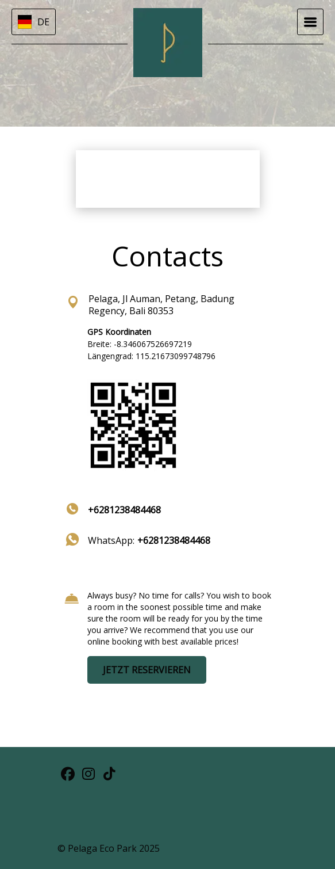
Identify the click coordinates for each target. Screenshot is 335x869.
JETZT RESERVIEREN (147, 670)
